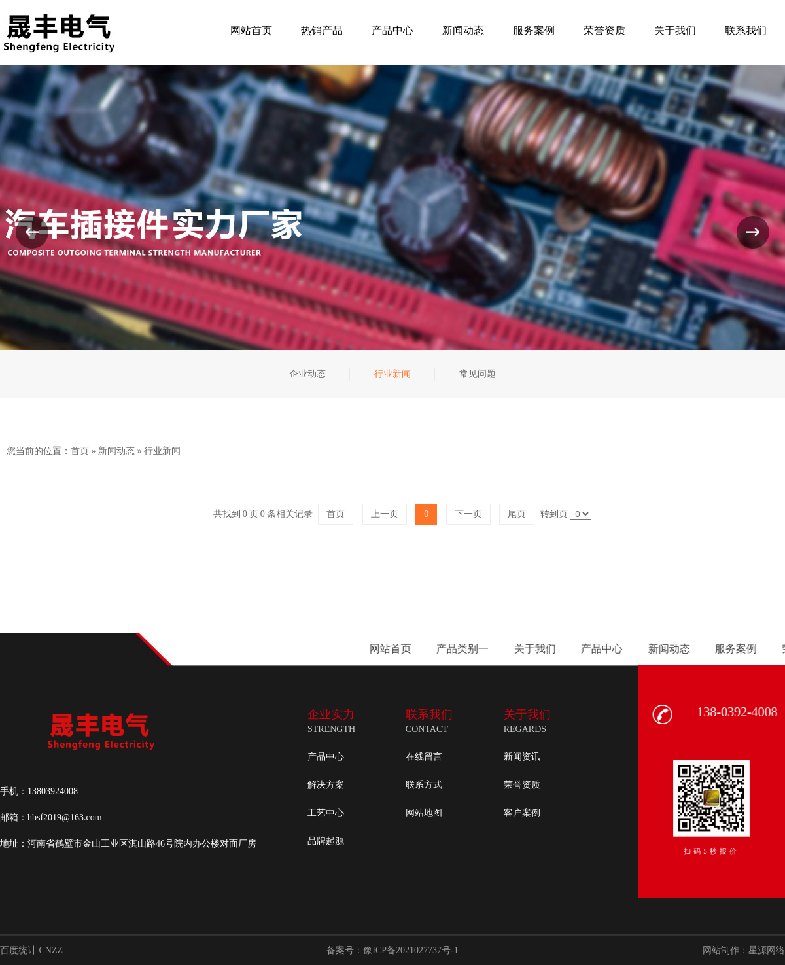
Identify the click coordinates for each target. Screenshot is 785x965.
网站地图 (424, 813)
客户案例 (522, 813)
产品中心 (325, 757)
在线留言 (424, 757)
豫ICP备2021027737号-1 (410, 950)
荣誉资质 (522, 785)
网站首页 (659, 648)
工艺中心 (325, 813)
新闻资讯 (522, 757)
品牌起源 (325, 841)
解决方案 (325, 785)
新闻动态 (116, 451)
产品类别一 (731, 648)
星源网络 (766, 950)
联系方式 (424, 785)
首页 (80, 451)
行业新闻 (162, 451)
